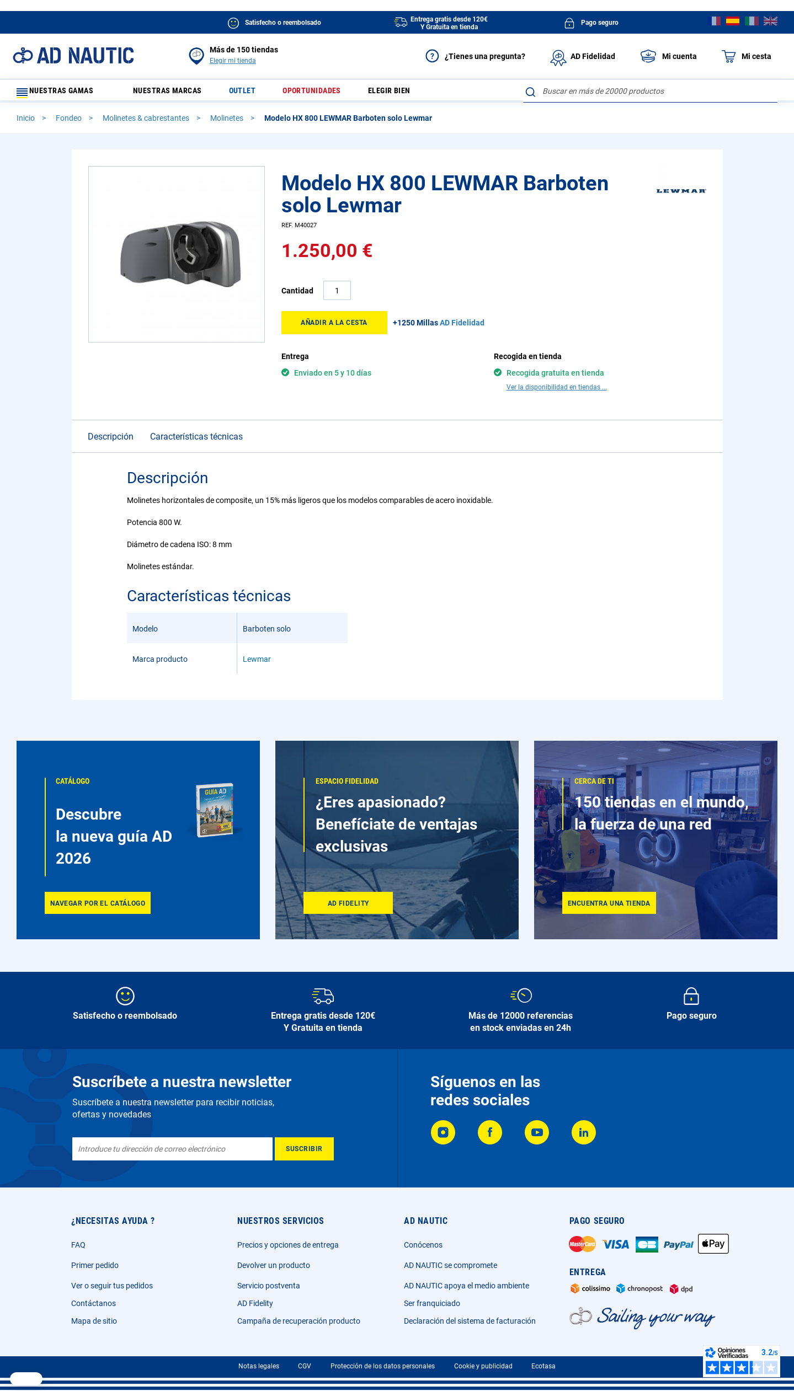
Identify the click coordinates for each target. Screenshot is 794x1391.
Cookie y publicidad (483, 1366)
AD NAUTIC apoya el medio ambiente (466, 1285)
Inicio (26, 123)
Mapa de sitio (94, 1321)
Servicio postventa (268, 1285)
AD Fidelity (255, 1303)
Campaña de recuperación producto (298, 1321)
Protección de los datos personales (383, 1366)
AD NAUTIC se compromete (450, 1265)
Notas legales (258, 1366)
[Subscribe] (304, 1148)
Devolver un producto (273, 1265)
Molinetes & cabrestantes (147, 123)
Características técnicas (196, 422)
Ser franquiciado (432, 1303)
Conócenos (423, 1244)
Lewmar (257, 644)
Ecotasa (543, 1366)
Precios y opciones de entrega (288, 1244)
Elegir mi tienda (233, 61)
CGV (304, 1366)
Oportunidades (332, 93)
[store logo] (73, 55)
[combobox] (650, 91)
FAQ (78, 1244)
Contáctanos (93, 1303)
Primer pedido (95, 1265)
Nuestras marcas (175, 93)
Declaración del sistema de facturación (470, 1321)
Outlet (257, 93)
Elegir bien (417, 93)
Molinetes (227, 123)
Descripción (111, 422)
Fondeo (69, 123)
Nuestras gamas (62, 93)
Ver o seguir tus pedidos (112, 1285)
